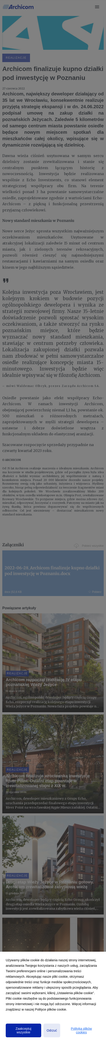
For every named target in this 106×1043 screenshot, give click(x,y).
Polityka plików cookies (81, 1030)
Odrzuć (52, 1030)
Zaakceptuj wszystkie (23, 1030)
